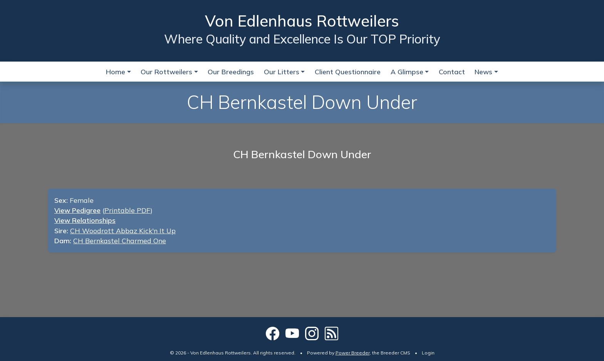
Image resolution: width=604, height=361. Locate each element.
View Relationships (85, 220)
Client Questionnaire (348, 71)
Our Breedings (231, 71)
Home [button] (115, 71)
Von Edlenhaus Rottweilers (302, 20)
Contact (452, 71)
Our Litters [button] (281, 71)
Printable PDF (127, 210)
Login (428, 353)
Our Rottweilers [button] (166, 71)
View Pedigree (77, 210)
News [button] (483, 71)
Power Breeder (353, 353)
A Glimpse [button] (407, 71)
